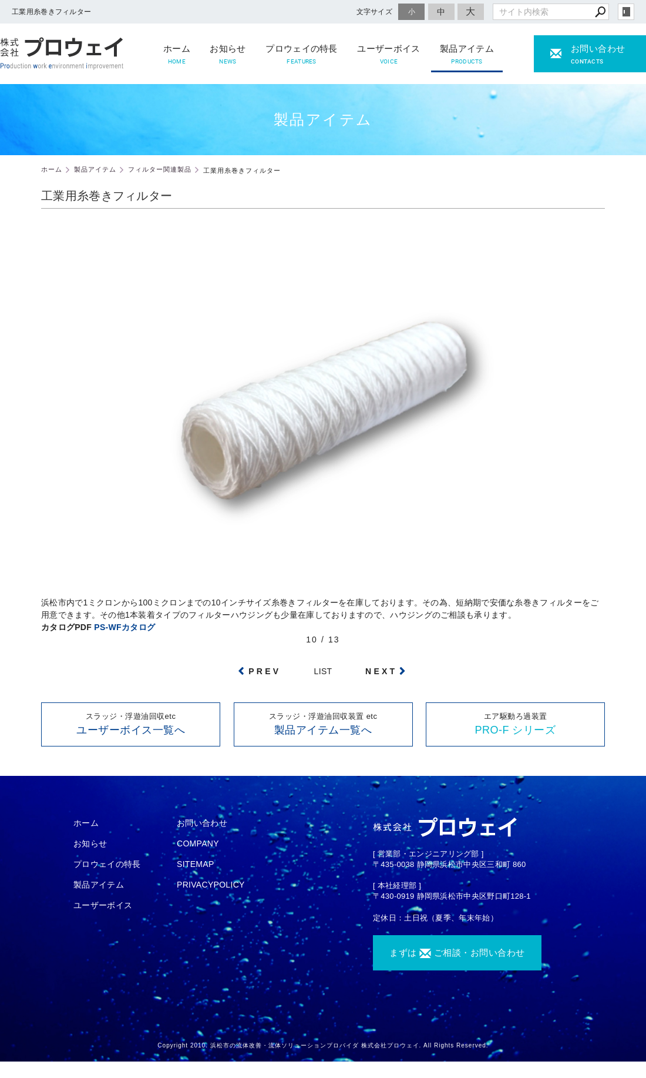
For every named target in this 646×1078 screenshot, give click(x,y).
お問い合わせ (202, 823)
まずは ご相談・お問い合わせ (457, 953)
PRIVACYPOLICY (211, 884)
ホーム (176, 54)
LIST (323, 671)
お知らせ (227, 54)
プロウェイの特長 (301, 54)
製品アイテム (467, 54)
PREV (264, 671)
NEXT (381, 671)
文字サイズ (374, 11)
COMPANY (198, 843)
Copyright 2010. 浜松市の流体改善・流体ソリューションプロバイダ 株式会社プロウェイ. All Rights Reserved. (322, 1045)
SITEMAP (195, 864)
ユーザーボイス (388, 54)
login (626, 12)
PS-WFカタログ (124, 627)
